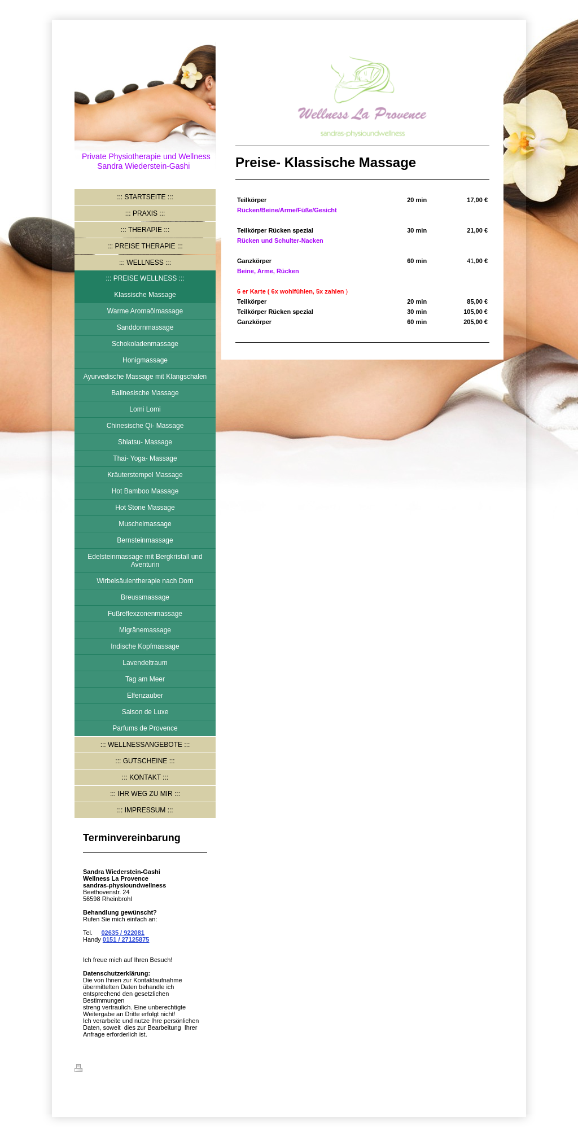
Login (495, 1068)
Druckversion (101, 1069)
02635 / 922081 (122, 932)
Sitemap (143, 1069)
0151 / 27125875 (126, 939)
